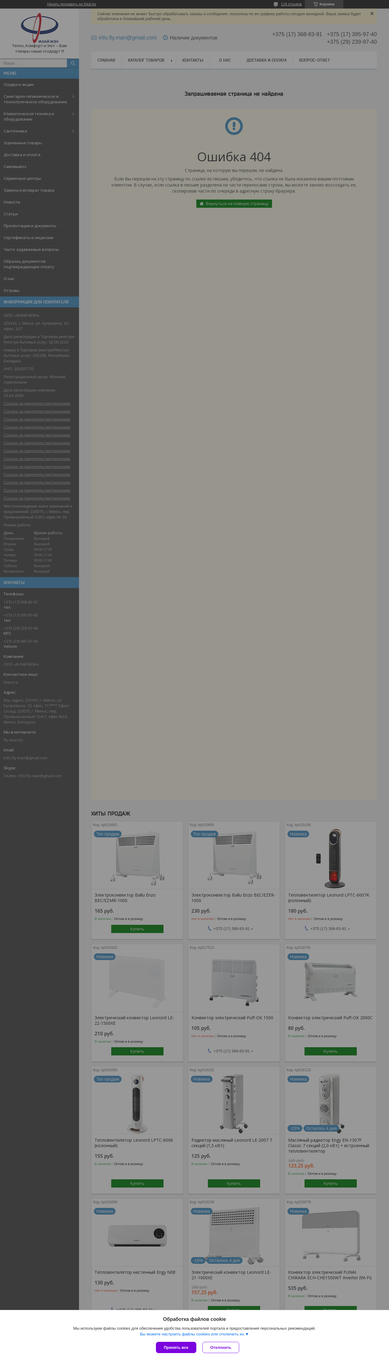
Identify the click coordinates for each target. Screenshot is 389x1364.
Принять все (176, 1347)
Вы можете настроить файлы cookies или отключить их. (192, 1334)
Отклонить (220, 1347)
